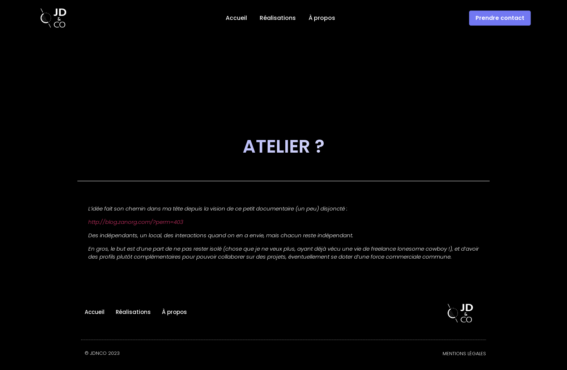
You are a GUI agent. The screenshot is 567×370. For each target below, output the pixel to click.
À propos (321, 18)
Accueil (236, 18)
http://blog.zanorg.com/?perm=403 (135, 222)
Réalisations (278, 18)
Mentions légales (464, 353)
